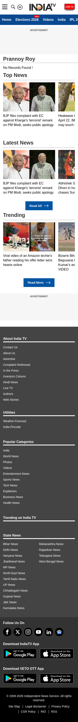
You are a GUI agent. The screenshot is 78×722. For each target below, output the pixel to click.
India (62, 19)
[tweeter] (18, 632)
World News (11, 456)
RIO (43, 711)
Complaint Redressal (16, 364)
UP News (9, 584)
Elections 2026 (26, 19)
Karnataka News (14, 608)
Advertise (9, 359)
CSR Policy (28, 711)
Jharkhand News (14, 561)
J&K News (10, 602)
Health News (11, 502)
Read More (39, 282)
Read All (39, 205)
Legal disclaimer (35, 706)
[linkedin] (49, 632)
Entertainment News (16, 473)
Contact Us (10, 347)
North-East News (14, 573)
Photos (7, 462)
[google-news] (59, 632)
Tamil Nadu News (14, 579)
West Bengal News (51, 561)
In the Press (11, 370)
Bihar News (10, 544)
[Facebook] (7, 632)
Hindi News (10, 382)
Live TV (8, 388)
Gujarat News (12, 596)
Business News (13, 497)
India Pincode (12, 427)
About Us (9, 353)
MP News (9, 567)
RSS (54, 711)
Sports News (11, 479)
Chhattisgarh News (15, 590)
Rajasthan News (49, 549)
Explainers (10, 491)
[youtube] (38, 632)
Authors (8, 394)
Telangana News (50, 555)
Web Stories (11, 399)
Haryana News (12, 555)
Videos (48, 19)
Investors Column (14, 376)
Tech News (10, 485)
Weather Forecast (14, 421)
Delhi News (10, 549)
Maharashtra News (51, 544)
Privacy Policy (60, 706)
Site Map (14, 706)
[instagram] (28, 632)
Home (6, 19)
